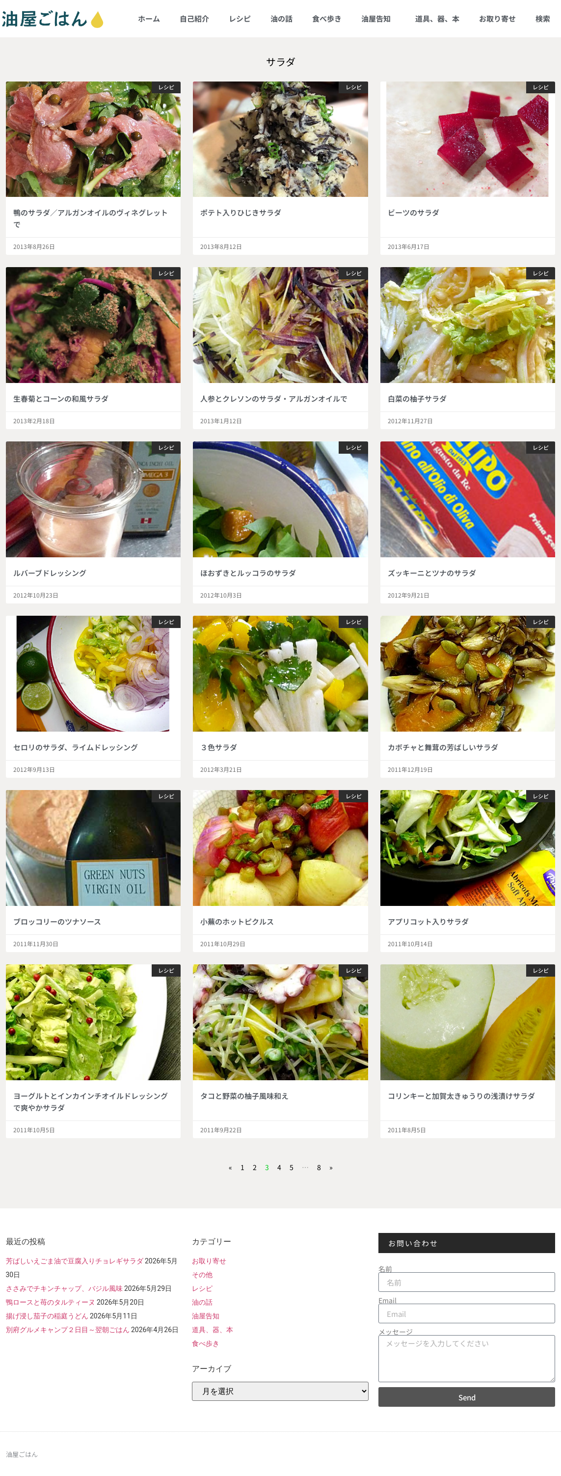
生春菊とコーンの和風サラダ (60, 398)
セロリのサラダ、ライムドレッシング (75, 747)
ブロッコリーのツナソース (57, 921)
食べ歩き (327, 18)
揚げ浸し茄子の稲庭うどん (47, 1316)
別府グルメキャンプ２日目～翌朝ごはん (68, 1330)
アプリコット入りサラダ (428, 921)
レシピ (240, 18)
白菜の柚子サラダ (417, 398)
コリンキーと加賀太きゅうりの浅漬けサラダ (461, 1096)
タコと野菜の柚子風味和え (244, 1096)
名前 (385, 1268)
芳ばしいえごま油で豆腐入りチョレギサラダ (74, 1261)
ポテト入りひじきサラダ (240, 212)
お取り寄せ (497, 18)
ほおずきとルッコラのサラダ (248, 573)
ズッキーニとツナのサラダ (432, 573)
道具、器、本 (437, 18)
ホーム (149, 18)
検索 (542, 18)
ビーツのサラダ (413, 212)
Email (387, 1300)
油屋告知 (378, 18)
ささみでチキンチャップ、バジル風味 (64, 1288)
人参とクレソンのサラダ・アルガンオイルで (273, 398)
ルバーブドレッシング (49, 573)
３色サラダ (218, 747)
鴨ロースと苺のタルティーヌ (50, 1302)
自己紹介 (194, 18)
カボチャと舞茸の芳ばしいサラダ (443, 747)
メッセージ (395, 1331)
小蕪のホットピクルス (237, 921)
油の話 (281, 18)
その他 (202, 1275)
